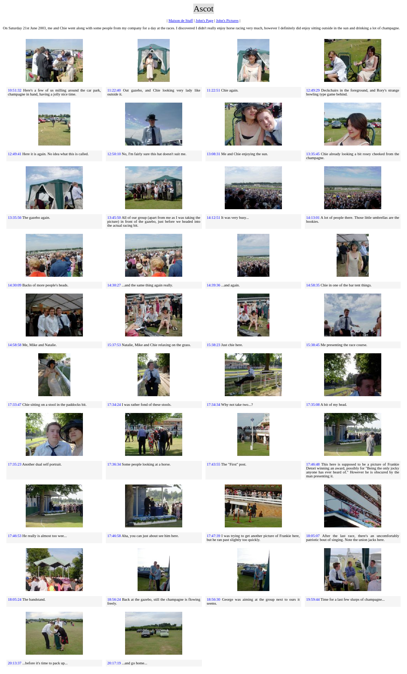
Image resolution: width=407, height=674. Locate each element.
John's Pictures (227, 21)
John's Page (204, 21)
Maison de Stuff (180, 21)
